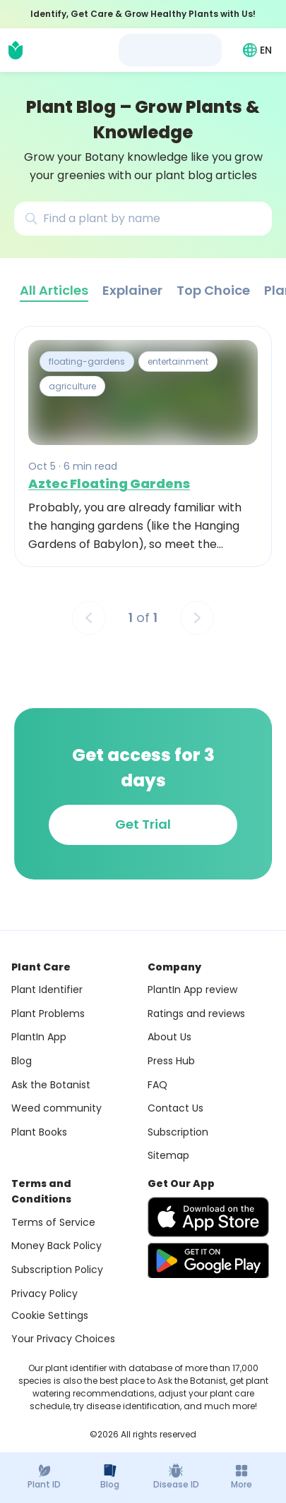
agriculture (72, 387)
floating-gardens (87, 361)
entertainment (178, 361)
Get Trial (143, 824)
